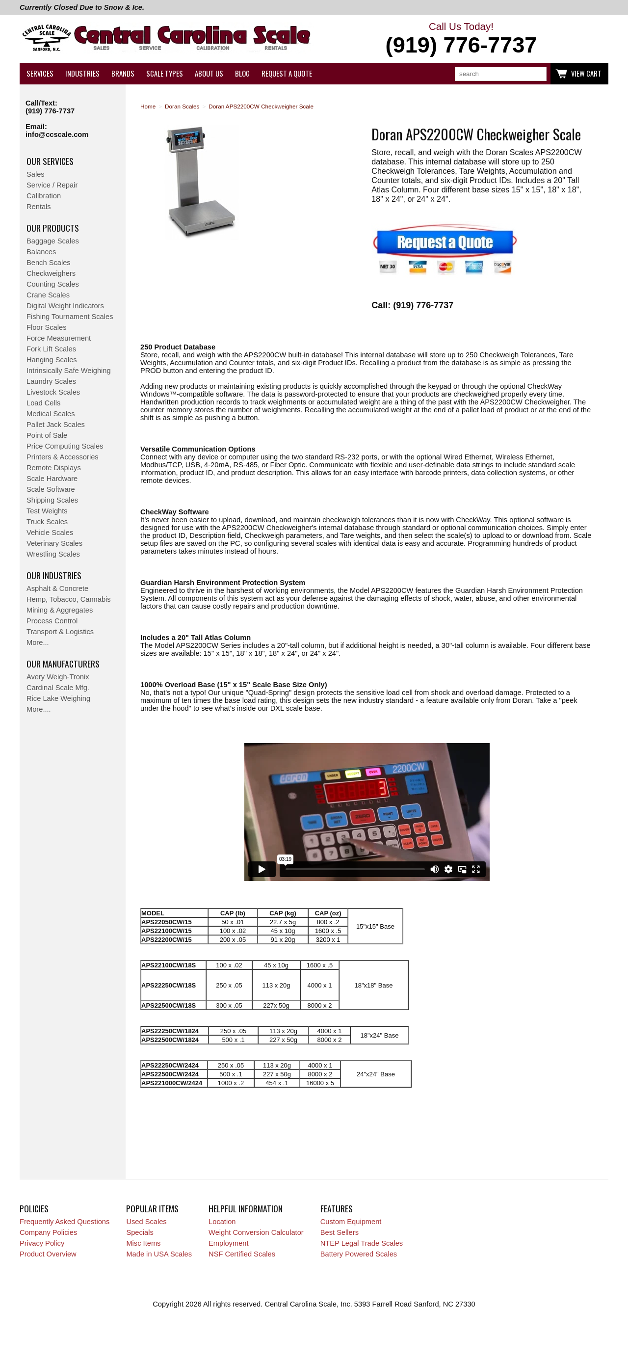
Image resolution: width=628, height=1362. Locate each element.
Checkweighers (51, 273)
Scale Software (50, 489)
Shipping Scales (52, 500)
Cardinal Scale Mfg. (57, 688)
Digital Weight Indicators (65, 306)
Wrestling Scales (53, 554)
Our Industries (53, 575)
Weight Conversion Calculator (256, 1232)
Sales (35, 174)
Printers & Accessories (62, 457)
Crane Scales (48, 295)
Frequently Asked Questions (64, 1222)
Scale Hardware (52, 478)
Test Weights (47, 511)
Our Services (50, 161)
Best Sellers (339, 1232)
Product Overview (48, 1254)
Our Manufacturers (63, 663)
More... (37, 642)
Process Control (52, 621)
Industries (82, 73)
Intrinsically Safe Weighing (68, 370)
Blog (242, 73)
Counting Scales (52, 284)
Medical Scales (50, 414)
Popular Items (152, 1208)
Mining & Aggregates (59, 610)
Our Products (52, 227)
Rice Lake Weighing (58, 698)
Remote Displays (53, 468)
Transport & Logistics (60, 632)
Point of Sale (46, 435)
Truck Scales (47, 522)
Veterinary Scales (54, 543)
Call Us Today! (461, 39)
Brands (122, 73)
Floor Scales (46, 327)
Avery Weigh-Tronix (57, 677)
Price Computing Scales (64, 446)
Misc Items (143, 1243)
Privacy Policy (42, 1243)
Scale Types (164, 73)
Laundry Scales (51, 381)
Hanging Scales (51, 360)
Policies (34, 1208)
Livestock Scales (53, 392)
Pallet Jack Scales (55, 424)
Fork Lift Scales (51, 349)
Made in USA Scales (159, 1254)
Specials (139, 1232)
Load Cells (43, 403)
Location (222, 1222)
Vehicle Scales (49, 532)
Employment (228, 1243)
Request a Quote (287, 73)
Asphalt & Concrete (57, 588)
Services (39, 73)
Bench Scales (48, 263)
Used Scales (146, 1222)
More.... (38, 709)
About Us (209, 73)
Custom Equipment (351, 1222)
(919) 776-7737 (50, 111)
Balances (41, 252)
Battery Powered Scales (358, 1254)
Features (336, 1208)
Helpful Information (246, 1208)
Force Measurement (58, 338)
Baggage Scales (52, 241)
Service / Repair (52, 185)
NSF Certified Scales (242, 1254)
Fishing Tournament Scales (69, 316)
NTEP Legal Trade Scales (361, 1243)
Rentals (38, 207)
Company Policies (48, 1232)
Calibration (43, 196)
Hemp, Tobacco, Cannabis (68, 599)
